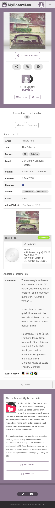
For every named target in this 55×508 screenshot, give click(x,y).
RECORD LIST (22, 97)
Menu (50, 4)
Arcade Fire (19, 113)
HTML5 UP (39, 504)
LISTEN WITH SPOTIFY (27, 55)
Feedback (27, 474)
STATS (35, 97)
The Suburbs (34, 113)
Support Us (27, 465)
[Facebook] (27, 494)
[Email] (31, 494)
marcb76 (27, 90)
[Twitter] (23, 494)
